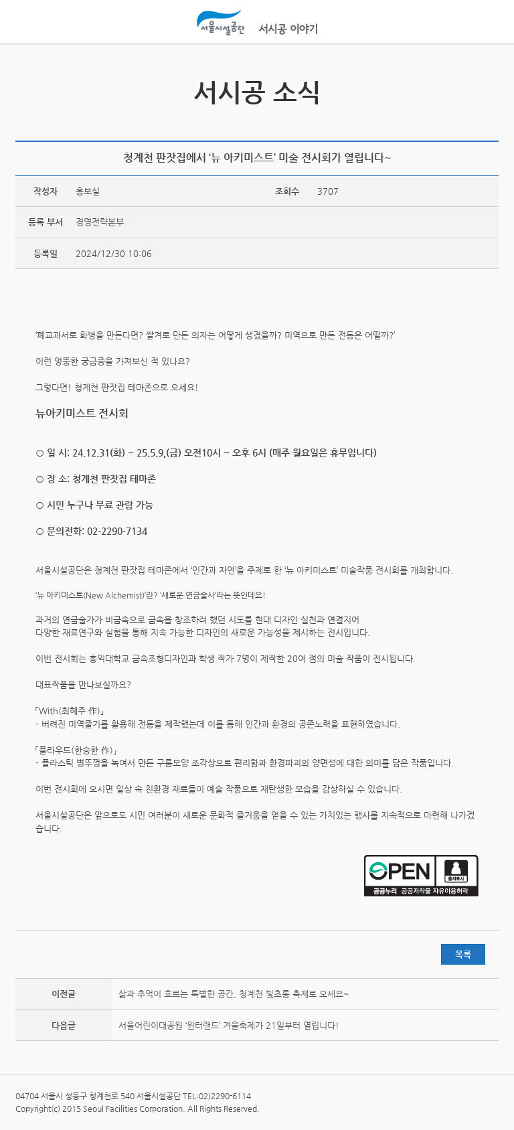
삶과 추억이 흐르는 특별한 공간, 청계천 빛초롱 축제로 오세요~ (233, 994)
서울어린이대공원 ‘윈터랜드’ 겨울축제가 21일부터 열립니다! (228, 1025)
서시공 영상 (487, 85)
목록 (463, 954)
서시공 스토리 (27, 85)
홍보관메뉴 (485, 22)
